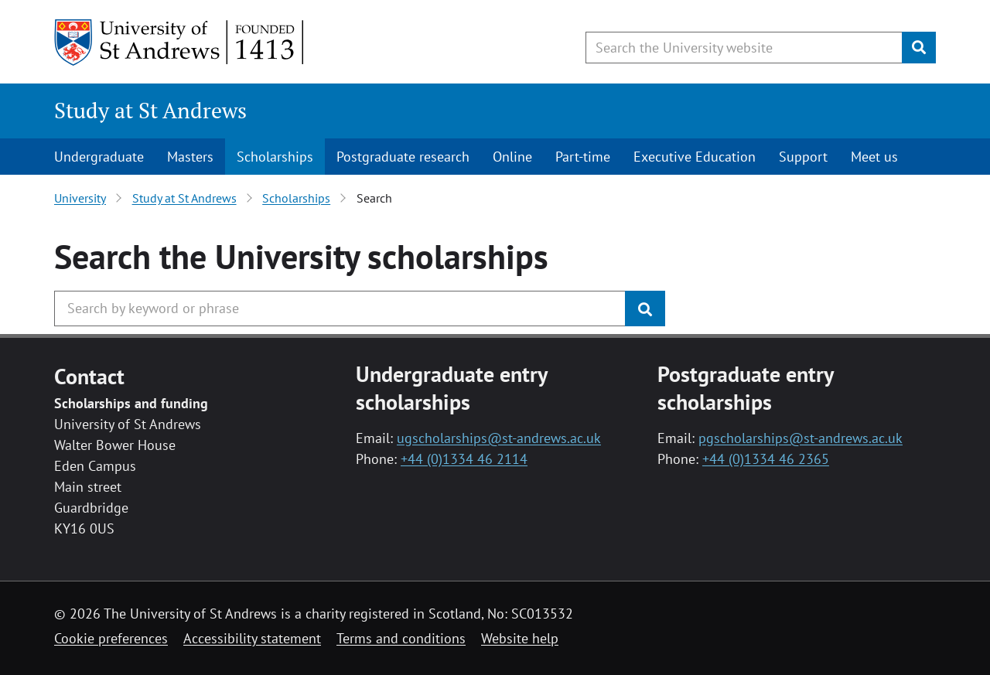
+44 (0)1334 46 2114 (464, 459)
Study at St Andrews (150, 110)
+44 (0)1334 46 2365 (765, 459)
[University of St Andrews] (180, 42)
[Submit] (919, 47)
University (80, 198)
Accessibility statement (252, 638)
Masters (190, 156)
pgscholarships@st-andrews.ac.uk (800, 438)
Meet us (874, 156)
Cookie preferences (111, 638)
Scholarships (275, 156)
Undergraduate (99, 156)
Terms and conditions (401, 638)
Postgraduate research (402, 156)
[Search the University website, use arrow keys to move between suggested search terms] (744, 47)
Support (803, 156)
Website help (519, 638)
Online (512, 156)
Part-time (582, 156)
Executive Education (694, 156)
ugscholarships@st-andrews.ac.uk (499, 438)
